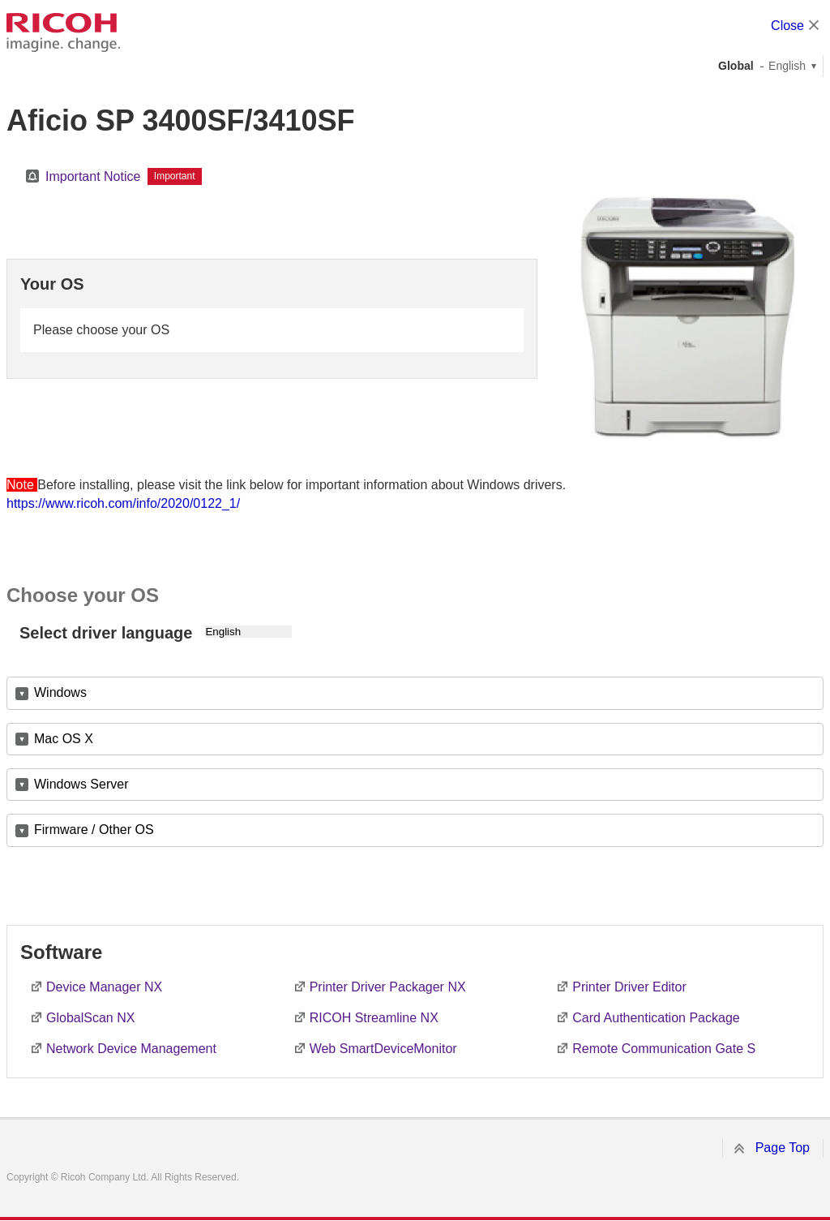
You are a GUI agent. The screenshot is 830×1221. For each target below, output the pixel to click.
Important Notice (92, 176)
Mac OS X (63, 739)
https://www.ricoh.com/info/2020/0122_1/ (123, 503)
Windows (60, 692)
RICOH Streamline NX (374, 1018)
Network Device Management (131, 1048)
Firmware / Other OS (94, 829)
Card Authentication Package (655, 1018)
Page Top (782, 1147)
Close (787, 25)
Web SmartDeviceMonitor (383, 1048)
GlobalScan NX (90, 1018)
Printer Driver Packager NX (388, 987)
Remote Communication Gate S (663, 1048)
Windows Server (81, 784)
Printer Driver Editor (629, 987)
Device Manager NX (104, 987)
